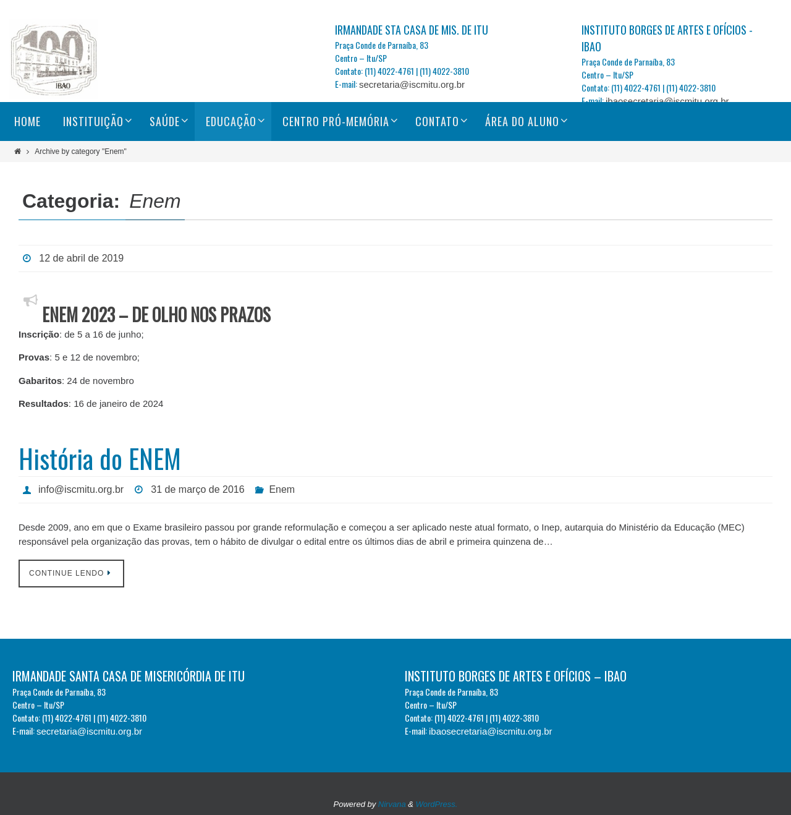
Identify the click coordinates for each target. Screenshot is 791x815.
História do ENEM (100, 458)
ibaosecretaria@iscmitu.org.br (667, 101)
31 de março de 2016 (197, 489)
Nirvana (392, 804)
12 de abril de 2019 (81, 258)
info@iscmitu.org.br (81, 489)
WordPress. (437, 804)
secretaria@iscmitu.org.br (412, 84)
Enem (282, 489)
